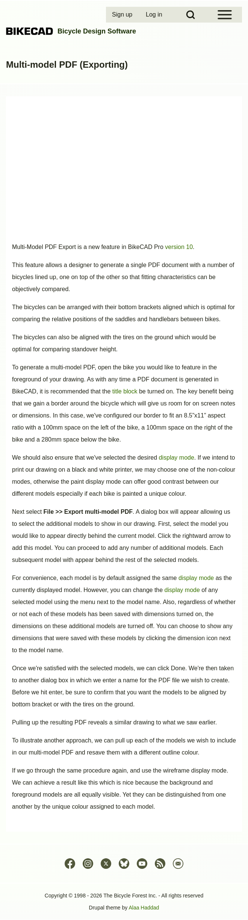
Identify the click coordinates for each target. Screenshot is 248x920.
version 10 (179, 247)
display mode (176, 457)
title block (125, 391)
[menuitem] (123, 15)
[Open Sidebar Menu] (224, 15)
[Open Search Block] (190, 15)
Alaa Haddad (144, 908)
